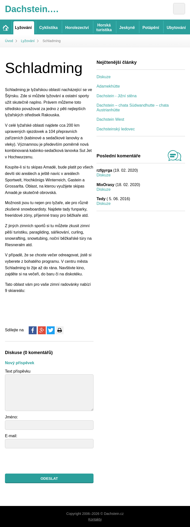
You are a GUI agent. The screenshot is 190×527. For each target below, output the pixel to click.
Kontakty (95, 519)
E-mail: (11, 436)
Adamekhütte (108, 86)
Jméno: (11, 417)
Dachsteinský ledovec (115, 129)
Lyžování (28, 41)
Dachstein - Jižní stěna (116, 96)
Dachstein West (110, 119)
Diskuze (103, 77)
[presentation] (42, 461)
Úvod (9, 41)
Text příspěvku (17, 371)
